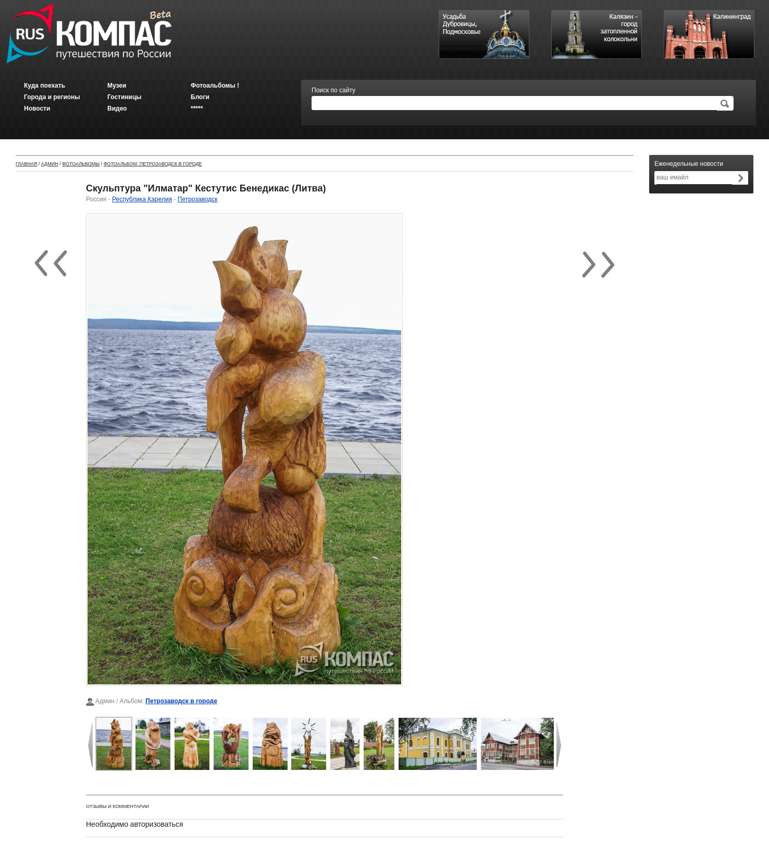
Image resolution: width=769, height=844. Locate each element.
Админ (49, 163)
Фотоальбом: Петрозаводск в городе (153, 163)
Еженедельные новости (688, 163)
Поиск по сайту (333, 90)
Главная (26, 163)
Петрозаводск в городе (181, 701)
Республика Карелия (142, 199)
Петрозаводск (198, 199)
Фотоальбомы (81, 163)
